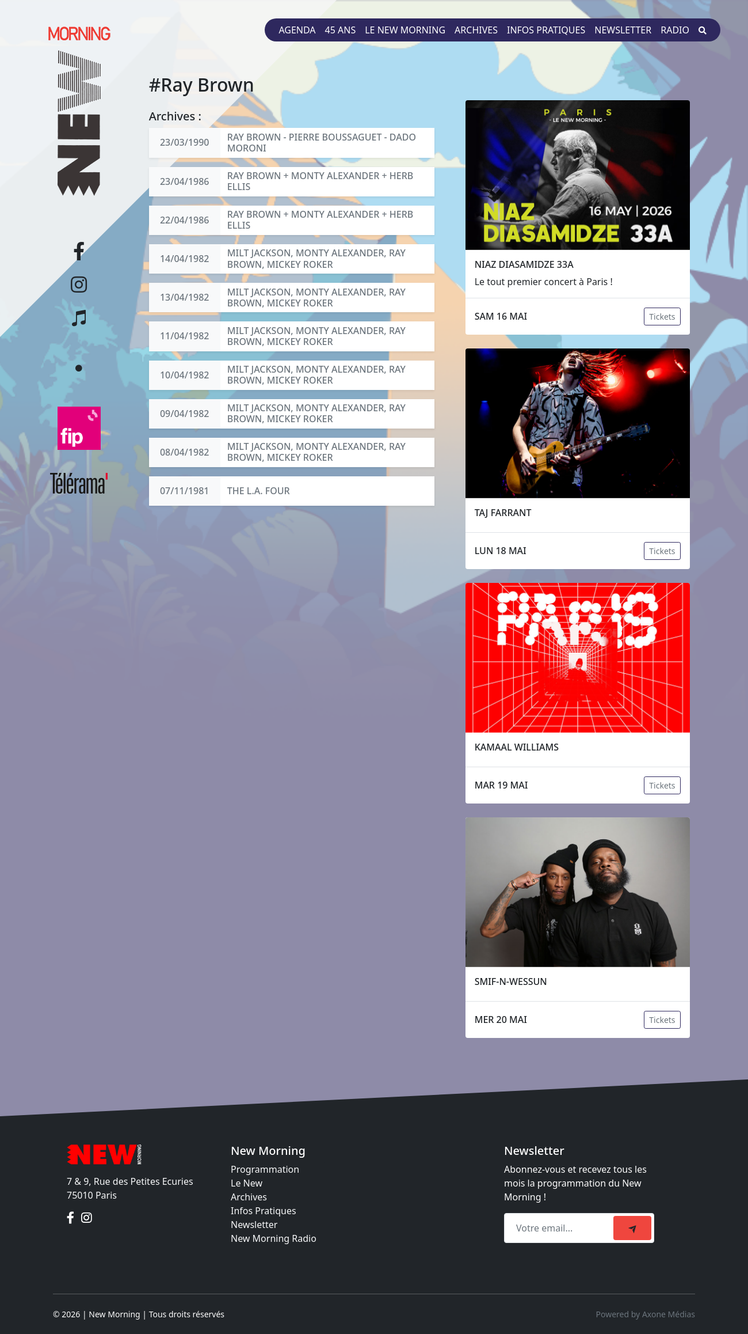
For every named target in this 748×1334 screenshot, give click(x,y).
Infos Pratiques (263, 1210)
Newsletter (622, 30)
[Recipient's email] (560, 1228)
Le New (246, 1183)
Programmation (265, 1169)
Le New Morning (405, 30)
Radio (675, 30)
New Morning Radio (273, 1238)
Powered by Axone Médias (645, 1314)
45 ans (340, 30)
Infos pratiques (546, 30)
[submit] (632, 1228)
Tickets (662, 316)
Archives (476, 30)
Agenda (296, 30)
